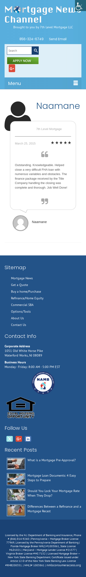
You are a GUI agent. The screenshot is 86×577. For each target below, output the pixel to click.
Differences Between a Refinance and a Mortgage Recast (54, 508)
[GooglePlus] (12, 68)
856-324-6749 (31, 39)
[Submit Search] (35, 50)
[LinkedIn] (28, 439)
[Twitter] (9, 439)
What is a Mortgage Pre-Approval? (52, 460)
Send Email (58, 39)
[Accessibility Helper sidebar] (80, 5)
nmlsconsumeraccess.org (64, 565)
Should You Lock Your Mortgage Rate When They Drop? (54, 493)
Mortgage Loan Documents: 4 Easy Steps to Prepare (52, 477)
